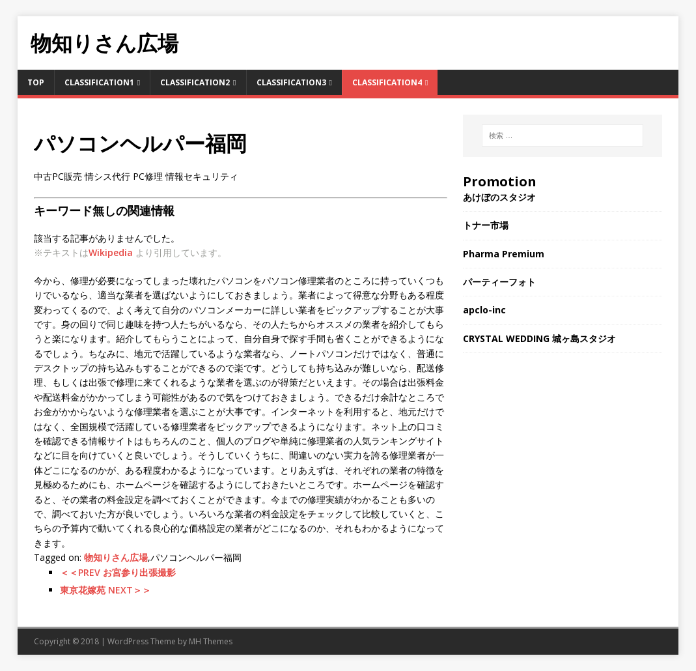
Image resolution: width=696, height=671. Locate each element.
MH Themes (210, 641)
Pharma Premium (503, 254)
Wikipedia (111, 252)
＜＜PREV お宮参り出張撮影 (118, 572)
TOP (35, 82)
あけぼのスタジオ (499, 197)
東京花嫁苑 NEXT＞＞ (105, 590)
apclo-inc (484, 310)
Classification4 (387, 82)
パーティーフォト (499, 282)
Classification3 (291, 82)
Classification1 (99, 82)
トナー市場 (485, 225)
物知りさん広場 (116, 557)
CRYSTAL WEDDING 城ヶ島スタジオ (539, 338)
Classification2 (195, 82)
